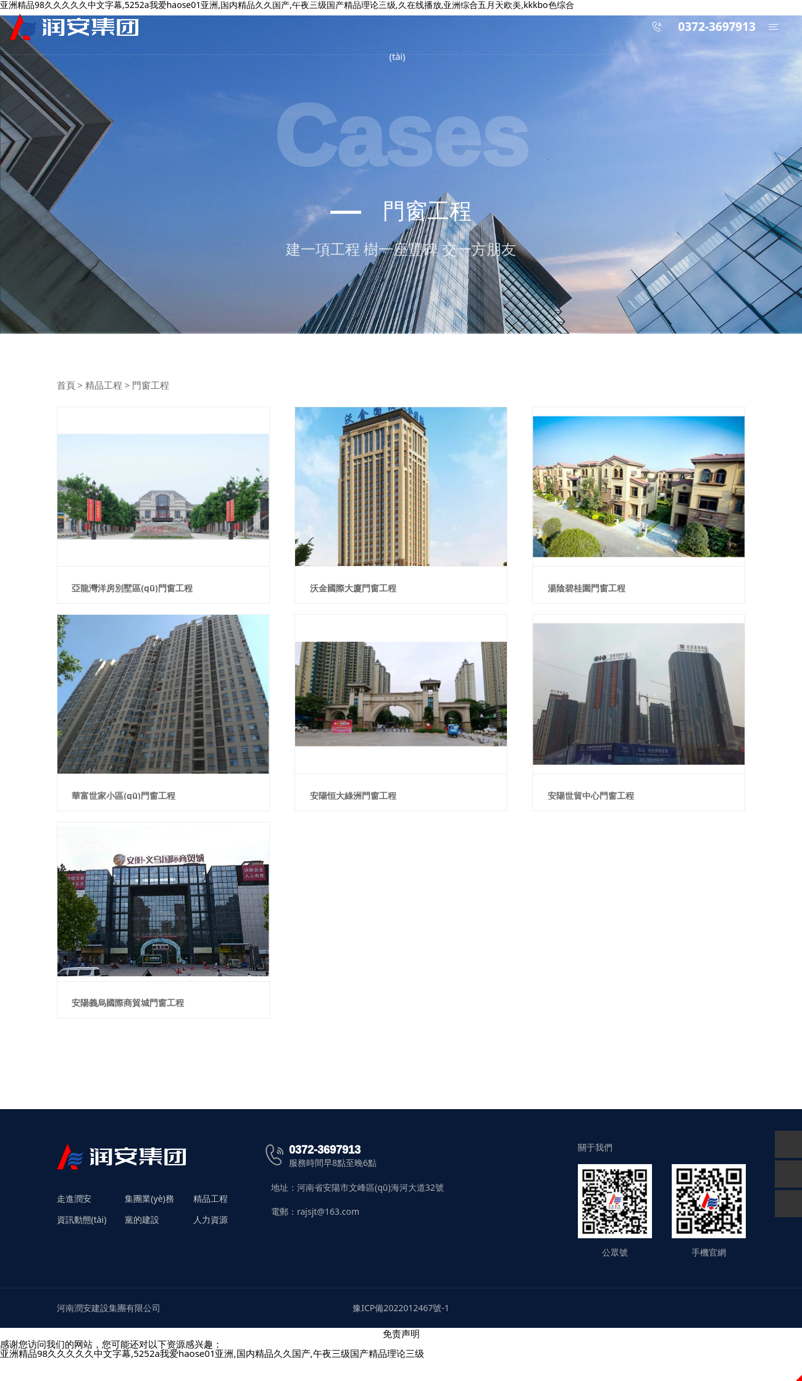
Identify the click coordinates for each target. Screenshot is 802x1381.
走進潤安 (74, 1220)
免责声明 (401, 1355)
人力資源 (210, 1241)
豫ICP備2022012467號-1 (401, 1329)
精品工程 (103, 385)
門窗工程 (150, 385)
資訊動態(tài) (82, 1241)
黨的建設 (142, 1241)
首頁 (66, 385)
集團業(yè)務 (149, 1220)
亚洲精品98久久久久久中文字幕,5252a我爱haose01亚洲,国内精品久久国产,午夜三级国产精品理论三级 (212, 1375)
